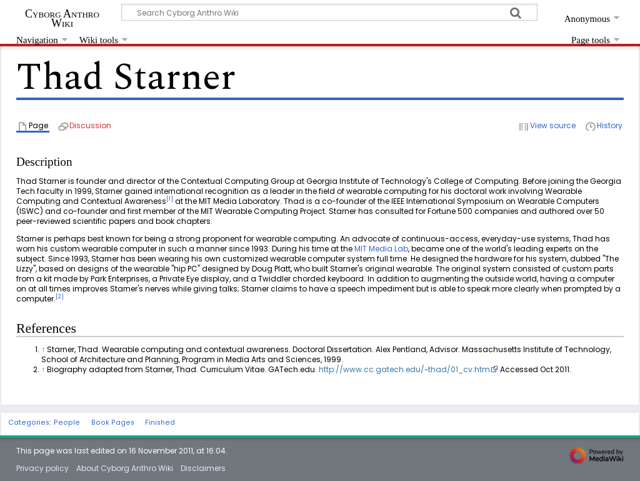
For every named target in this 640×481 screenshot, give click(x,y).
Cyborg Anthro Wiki (62, 18)
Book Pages (112, 422)
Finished (160, 422)
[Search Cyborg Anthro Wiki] (329, 12)
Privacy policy (42, 468)
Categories (28, 422)
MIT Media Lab (381, 248)
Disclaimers (203, 468)
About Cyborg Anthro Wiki (124, 468)
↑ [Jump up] (43, 349)
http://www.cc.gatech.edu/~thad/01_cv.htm (404, 369)
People (67, 422)
